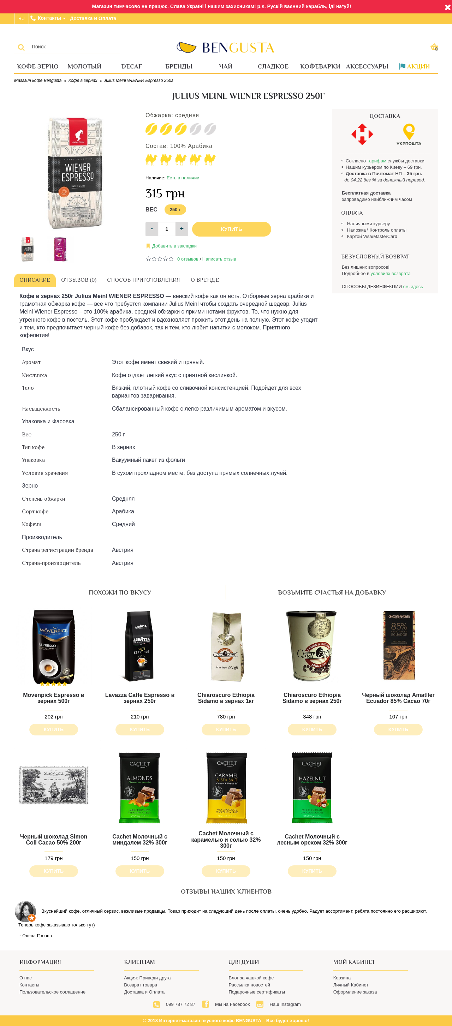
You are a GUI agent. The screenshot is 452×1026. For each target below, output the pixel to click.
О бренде (205, 280)
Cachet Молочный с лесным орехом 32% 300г (312, 840)
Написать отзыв (219, 259)
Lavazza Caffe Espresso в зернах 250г (140, 698)
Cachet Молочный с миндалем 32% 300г (139, 840)
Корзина (342, 977)
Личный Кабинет (350, 985)
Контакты (29, 985)
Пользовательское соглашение (52, 992)
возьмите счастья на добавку (332, 592)
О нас (25, 977)
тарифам (376, 160)
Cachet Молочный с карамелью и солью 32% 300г (226, 839)
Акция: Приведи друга (147, 977)
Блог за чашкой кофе (251, 977)
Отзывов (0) (78, 280)
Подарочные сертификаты (257, 992)
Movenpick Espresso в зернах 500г (53, 698)
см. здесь (413, 286)
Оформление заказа (355, 992)
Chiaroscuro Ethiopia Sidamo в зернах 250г (312, 698)
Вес (151, 210)
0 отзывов (187, 259)
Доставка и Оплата (144, 992)
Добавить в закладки (174, 246)
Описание (34, 280)
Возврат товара (140, 985)
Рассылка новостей (249, 985)
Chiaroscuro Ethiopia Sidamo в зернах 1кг (226, 698)
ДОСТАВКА (385, 116)
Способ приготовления (143, 280)
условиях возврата (391, 273)
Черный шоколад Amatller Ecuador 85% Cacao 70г (398, 698)
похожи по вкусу (120, 592)
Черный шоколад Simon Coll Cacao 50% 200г (53, 840)
